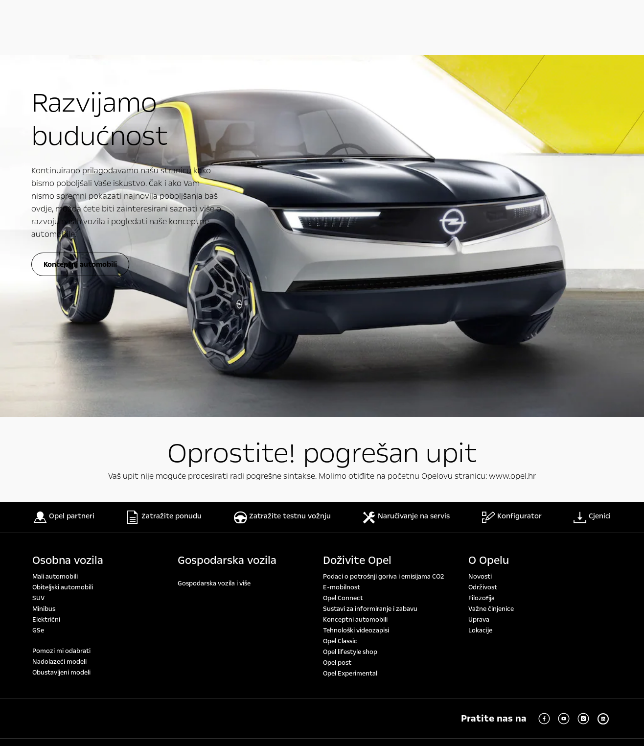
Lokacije (480, 280)
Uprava (478, 269)
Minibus (43, 258)
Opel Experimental (350, 323)
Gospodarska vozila (227, 210)
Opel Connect (343, 247)
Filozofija (481, 247)
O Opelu (488, 210)
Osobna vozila (67, 210)
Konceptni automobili (355, 269)
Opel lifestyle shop (350, 301)
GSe (38, 280)
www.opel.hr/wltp (161, 569)
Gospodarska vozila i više (214, 233)
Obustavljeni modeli (61, 322)
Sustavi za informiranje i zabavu (370, 258)
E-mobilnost (341, 237)
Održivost (482, 237)
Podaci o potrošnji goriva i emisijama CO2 (383, 226)
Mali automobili (55, 226)
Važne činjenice (491, 258)
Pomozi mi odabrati (61, 300)
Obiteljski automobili (62, 237)
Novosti (480, 226)
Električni (46, 269)
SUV (38, 247)
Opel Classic (340, 290)
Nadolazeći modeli (59, 311)
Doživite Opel (357, 210)
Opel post (337, 312)
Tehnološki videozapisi (356, 280)
